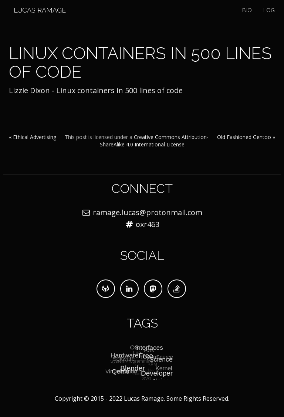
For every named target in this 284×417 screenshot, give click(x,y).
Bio (247, 18)
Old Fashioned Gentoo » (246, 136)
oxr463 (147, 224)
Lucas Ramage (35, 18)
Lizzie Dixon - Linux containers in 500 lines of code (96, 90)
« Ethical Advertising (32, 136)
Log (269, 18)
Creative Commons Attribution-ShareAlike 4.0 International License (154, 140)
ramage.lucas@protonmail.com (147, 212)
